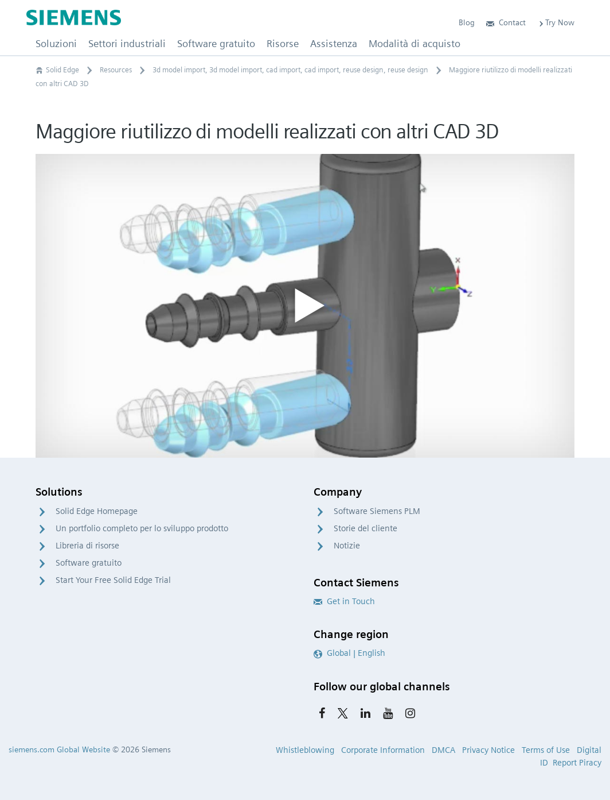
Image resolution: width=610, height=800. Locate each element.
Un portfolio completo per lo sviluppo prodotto (142, 528)
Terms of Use (546, 750)
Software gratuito (89, 563)
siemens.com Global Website (59, 749)
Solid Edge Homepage (97, 511)
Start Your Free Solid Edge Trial (113, 580)
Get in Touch (344, 601)
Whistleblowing (305, 750)
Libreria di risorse (87, 545)
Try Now (555, 22)
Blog (467, 22)
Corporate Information (383, 750)
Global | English (349, 653)
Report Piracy (577, 763)
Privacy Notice (488, 750)
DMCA (443, 750)
